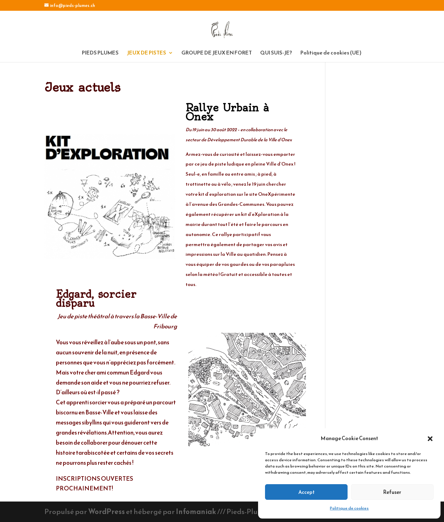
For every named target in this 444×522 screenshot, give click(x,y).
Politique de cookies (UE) (330, 53)
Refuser (392, 492)
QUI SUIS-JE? (276, 53)
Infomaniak (196, 511)
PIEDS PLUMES (100, 53)
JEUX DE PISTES (146, 53)
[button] (430, 438)
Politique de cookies (349, 508)
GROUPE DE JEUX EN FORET (216, 53)
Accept (306, 492)
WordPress (106, 511)
